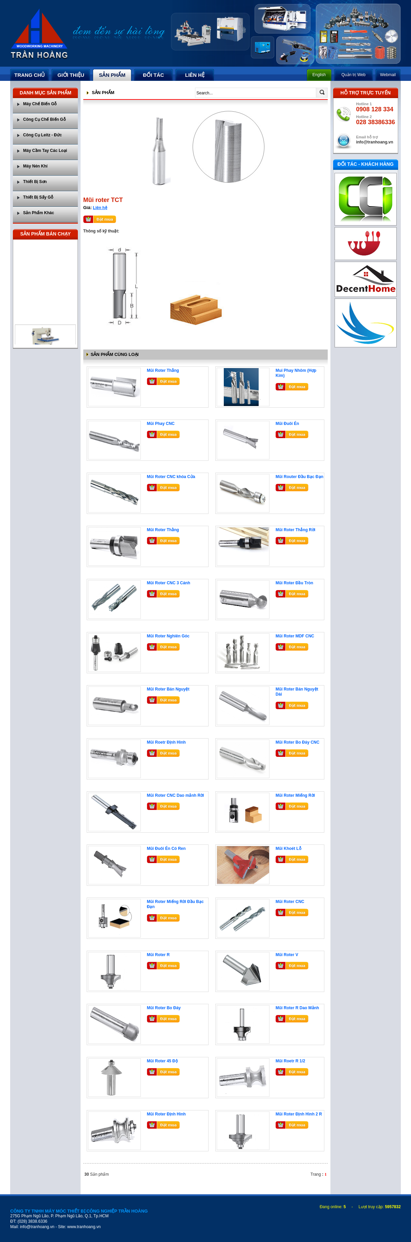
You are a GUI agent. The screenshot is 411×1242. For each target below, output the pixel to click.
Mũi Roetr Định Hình (166, 742)
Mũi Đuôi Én (287, 423)
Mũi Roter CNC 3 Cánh (168, 583)
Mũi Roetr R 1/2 (290, 1061)
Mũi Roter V (287, 954)
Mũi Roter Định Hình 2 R (299, 1114)
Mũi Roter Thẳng (163, 370)
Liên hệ (100, 207)
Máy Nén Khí (35, 166)
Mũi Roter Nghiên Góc (168, 636)
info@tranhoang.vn (374, 142)
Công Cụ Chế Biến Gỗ (44, 119)
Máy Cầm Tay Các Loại (45, 150)
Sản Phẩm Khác (38, 212)
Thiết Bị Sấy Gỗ (38, 197)
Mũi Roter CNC (290, 901)
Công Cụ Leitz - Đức (42, 135)
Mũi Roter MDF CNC (295, 636)
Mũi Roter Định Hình (166, 1114)
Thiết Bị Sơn (35, 181)
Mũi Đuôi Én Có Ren (166, 848)
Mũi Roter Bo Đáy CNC (297, 742)
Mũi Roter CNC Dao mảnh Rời (175, 795)
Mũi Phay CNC (161, 423)
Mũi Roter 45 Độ (162, 1061)
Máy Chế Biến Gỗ (40, 103)
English (319, 74)
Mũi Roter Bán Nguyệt (168, 689)
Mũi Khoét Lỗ (288, 848)
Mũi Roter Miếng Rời (295, 795)
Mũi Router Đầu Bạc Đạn (299, 476)
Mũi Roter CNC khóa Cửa (171, 476)
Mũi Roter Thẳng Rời (295, 529)
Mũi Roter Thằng (163, 529)
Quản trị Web (354, 74)
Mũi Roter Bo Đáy (164, 1008)
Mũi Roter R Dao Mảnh (297, 1008)
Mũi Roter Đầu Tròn (294, 583)
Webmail (387, 74)
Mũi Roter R (158, 954)
